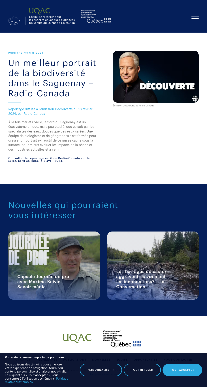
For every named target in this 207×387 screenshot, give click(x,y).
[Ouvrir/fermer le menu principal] (195, 16)
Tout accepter (182, 368)
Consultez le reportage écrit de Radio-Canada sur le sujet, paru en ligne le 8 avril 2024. (49, 159)
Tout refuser (142, 368)
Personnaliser (101, 368)
